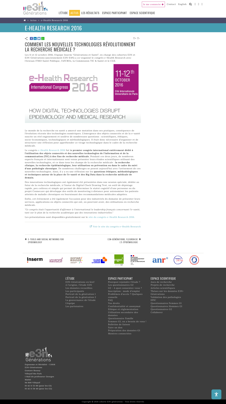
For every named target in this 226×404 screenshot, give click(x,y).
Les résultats (90, 13)
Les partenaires (74, 306)
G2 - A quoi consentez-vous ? (125, 288)
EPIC (153, 300)
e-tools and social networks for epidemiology (46, 241)
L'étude (63, 13)
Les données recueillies (79, 288)
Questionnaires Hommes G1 (166, 306)
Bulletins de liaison (119, 324)
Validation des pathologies (166, 297)
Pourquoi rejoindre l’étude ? (124, 282)
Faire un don (115, 327)
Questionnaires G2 (161, 309)
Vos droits (114, 303)
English (182, 4)
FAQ (110, 300)
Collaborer (157, 312)
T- (138, 38)
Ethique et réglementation (123, 309)
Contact (171, 4)
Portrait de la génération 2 (81, 297)
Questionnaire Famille (120, 318)
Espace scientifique (142, 13)
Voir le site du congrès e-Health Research (117, 226)
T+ (134, 38)
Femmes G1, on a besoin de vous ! (127, 321)
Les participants (75, 291)
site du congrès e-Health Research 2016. (112, 217)
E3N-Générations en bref (80, 282)
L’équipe (70, 303)
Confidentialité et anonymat (124, 306)
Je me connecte (152, 4)
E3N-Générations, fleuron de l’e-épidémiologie (123, 241)
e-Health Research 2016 (51, 150)
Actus (75, 13)
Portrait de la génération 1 (81, 294)
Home (25, 20)
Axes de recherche (161, 282)
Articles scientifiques (163, 288)
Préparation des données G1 (124, 330)
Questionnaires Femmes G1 (166, 303)
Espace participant (114, 13)
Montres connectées (119, 333)
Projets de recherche (163, 285)
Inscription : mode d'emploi (124, 291)
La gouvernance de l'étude (81, 300)
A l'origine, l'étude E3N (79, 285)
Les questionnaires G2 (121, 285)
